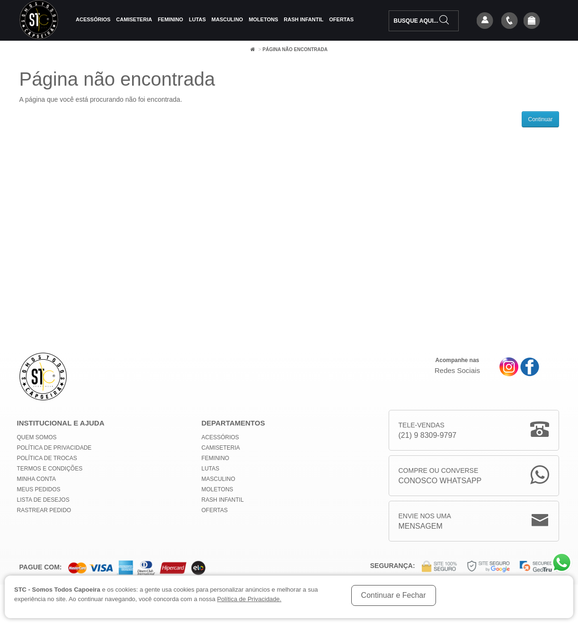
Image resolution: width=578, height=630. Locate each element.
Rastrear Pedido (44, 510)
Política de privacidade (54, 447)
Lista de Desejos (43, 500)
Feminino (170, 19)
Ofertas (341, 19)
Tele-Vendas (428, 431)
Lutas (197, 19)
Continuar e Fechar (393, 595)
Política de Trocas (47, 458)
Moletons (263, 19)
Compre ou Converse (440, 476)
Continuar (540, 119)
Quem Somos (37, 437)
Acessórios (93, 19)
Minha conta (36, 479)
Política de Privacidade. (249, 599)
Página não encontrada (294, 49)
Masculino (227, 19)
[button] (531, 21)
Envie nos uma (425, 522)
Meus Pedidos (39, 489)
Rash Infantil (304, 19)
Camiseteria (134, 19)
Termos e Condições (50, 468)
